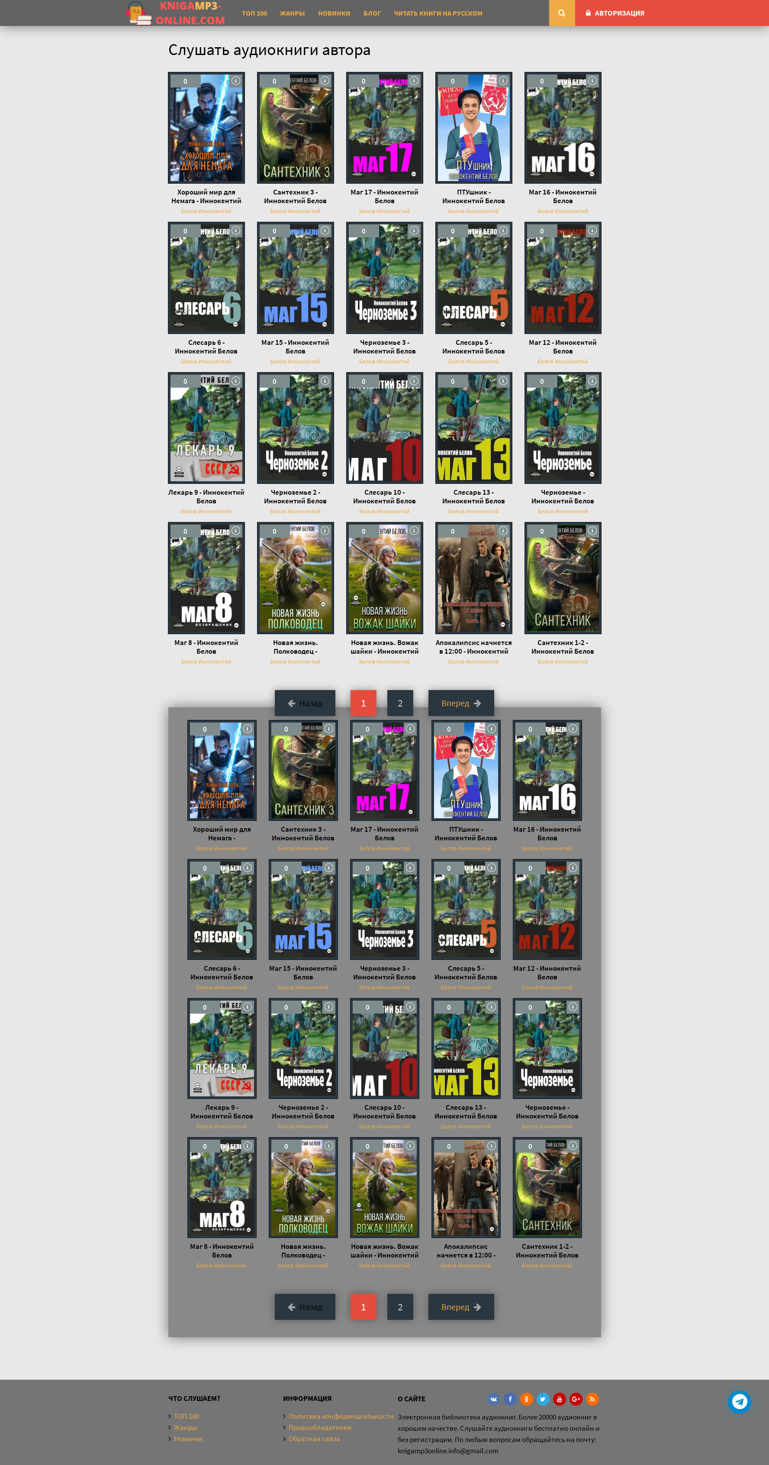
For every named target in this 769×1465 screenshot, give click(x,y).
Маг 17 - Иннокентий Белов (384, 196)
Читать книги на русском (438, 13)
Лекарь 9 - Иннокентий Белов (206, 496)
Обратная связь (314, 1438)
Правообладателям (320, 1427)
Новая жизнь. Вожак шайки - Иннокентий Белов (385, 646)
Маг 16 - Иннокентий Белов (563, 196)
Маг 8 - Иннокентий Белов (206, 646)
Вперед (461, 702)
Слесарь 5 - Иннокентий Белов (473, 346)
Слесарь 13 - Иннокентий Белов (473, 496)
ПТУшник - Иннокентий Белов (473, 196)
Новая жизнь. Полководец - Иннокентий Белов (295, 646)
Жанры (292, 13)
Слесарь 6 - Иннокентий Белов (206, 346)
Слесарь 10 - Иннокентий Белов (384, 496)
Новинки (334, 13)
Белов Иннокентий (206, 211)
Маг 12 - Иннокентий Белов (563, 346)
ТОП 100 (254, 13)
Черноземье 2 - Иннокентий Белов (295, 496)
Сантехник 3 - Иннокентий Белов (295, 196)
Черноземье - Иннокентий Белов (562, 496)
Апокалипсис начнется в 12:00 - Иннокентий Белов (474, 646)
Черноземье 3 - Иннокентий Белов (384, 346)
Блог (372, 13)
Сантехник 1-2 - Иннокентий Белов (562, 646)
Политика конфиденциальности (341, 1416)
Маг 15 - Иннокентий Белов (295, 346)
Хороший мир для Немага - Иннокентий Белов (206, 196)
